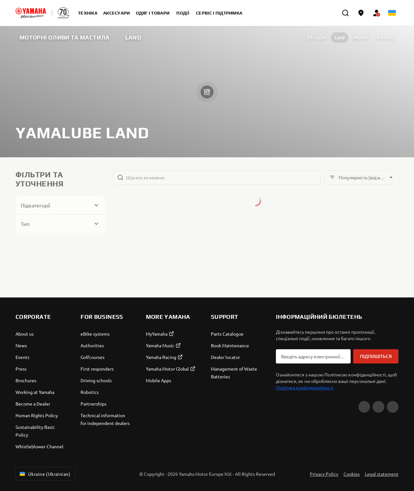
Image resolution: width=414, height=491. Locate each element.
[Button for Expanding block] (60, 205)
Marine (361, 37)
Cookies (351, 474)
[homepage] (31, 13)
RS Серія (316, 37)
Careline (386, 37)
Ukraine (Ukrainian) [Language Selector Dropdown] (44, 474)
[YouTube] (364, 407)
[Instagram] (392, 407)
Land (339, 37)
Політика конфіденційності (304, 387)
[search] (345, 12)
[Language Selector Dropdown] (392, 12)
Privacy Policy (324, 474)
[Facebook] (378, 407)
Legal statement (381, 474)
